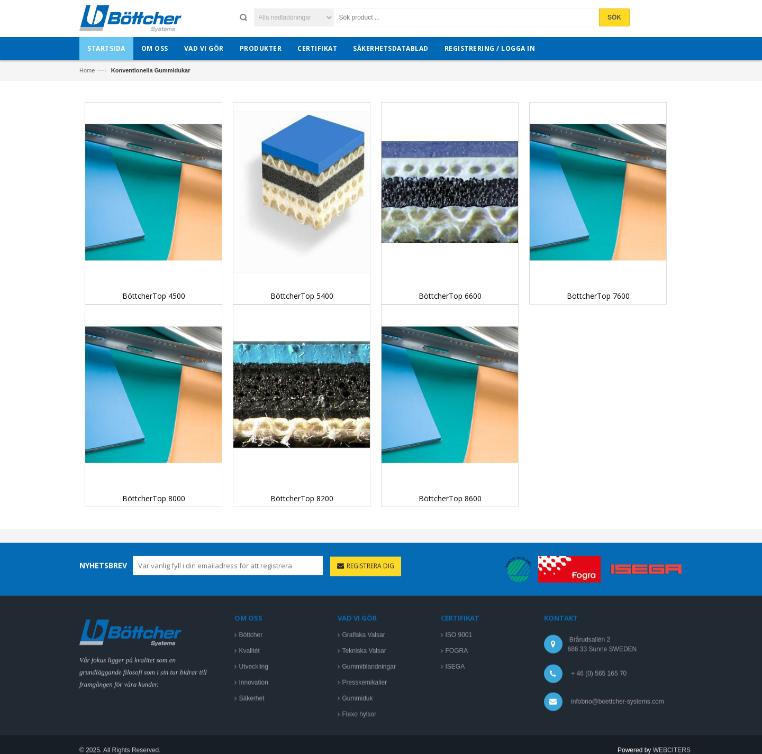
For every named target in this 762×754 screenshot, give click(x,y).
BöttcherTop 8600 (450, 498)
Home (87, 70)
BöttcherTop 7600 (598, 296)
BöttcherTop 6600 (450, 296)
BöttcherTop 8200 (301, 498)
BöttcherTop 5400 (301, 296)
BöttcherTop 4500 (153, 296)
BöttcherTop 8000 (153, 498)
